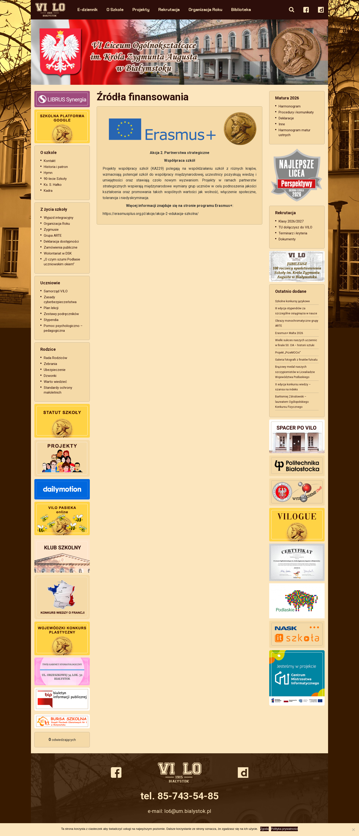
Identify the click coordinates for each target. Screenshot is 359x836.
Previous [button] (46, 52)
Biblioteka (241, 9)
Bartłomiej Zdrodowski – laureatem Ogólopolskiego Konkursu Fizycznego (292, 401)
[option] (179, 52)
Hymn (48, 173)
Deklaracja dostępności (61, 241)
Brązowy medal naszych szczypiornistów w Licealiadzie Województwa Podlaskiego (295, 372)
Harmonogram (290, 106)
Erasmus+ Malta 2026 (289, 333)
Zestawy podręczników (61, 314)
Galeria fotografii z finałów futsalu (296, 359)
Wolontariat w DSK (58, 253)
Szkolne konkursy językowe (292, 301)
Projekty (141, 9)
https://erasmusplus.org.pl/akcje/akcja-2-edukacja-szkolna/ (151, 213)
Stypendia (51, 320)
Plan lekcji (51, 308)
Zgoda (264, 829)
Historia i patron (56, 167)
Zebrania (50, 364)
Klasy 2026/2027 (291, 221)
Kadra (48, 191)
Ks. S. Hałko (53, 185)
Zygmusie (51, 230)
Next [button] (313, 52)
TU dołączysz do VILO (295, 227)
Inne (282, 124)
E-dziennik (88, 9)
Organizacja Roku (205, 9)
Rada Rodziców (55, 358)
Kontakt (49, 161)
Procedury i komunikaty (296, 112)
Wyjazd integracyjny (58, 218)
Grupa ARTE (53, 235)
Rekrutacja (169, 9)
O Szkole (115, 9)
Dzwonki (50, 376)
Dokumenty (287, 239)
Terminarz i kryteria (293, 233)
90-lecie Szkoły (55, 179)
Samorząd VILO (56, 291)
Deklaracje (286, 118)
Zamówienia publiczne (60, 247)
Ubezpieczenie (55, 370)
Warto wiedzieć (55, 382)
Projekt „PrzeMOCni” (288, 352)
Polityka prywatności (284, 829)
